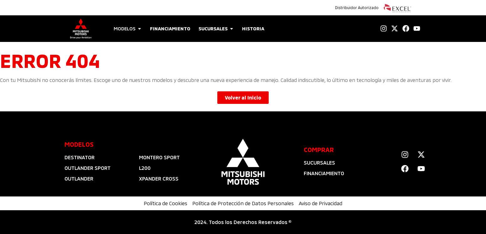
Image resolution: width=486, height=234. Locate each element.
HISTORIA (253, 28)
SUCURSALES (213, 28)
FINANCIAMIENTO (170, 28)
